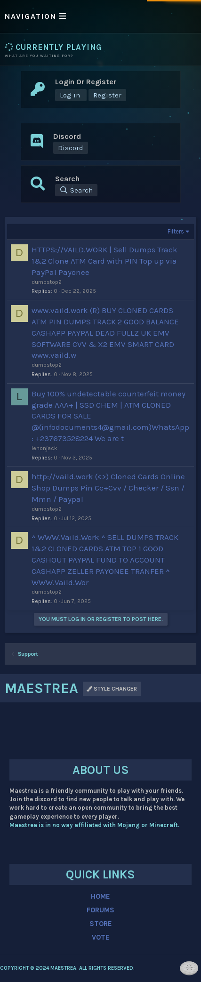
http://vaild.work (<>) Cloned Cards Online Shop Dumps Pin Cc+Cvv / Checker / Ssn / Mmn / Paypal (108, 488)
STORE (100, 923)
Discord (70, 148)
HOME (100, 896)
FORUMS (100, 910)
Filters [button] (176, 231)
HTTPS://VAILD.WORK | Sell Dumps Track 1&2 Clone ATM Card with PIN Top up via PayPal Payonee (104, 261)
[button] (100, 16)
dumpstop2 (47, 282)
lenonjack (44, 448)
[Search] (76, 190)
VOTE (101, 937)
